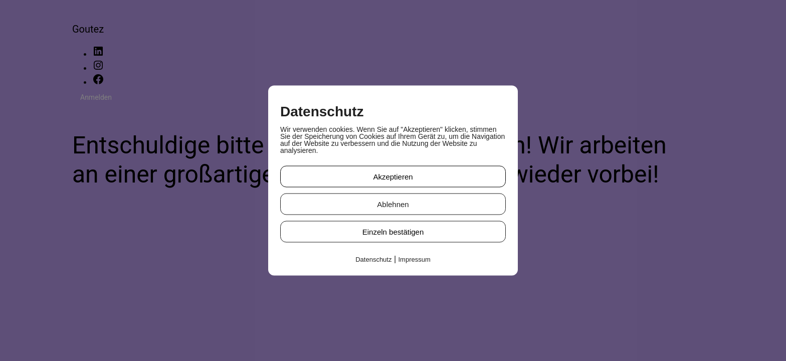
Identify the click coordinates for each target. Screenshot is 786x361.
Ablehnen (393, 204)
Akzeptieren (393, 176)
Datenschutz (373, 259)
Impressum (415, 259)
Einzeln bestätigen (393, 232)
